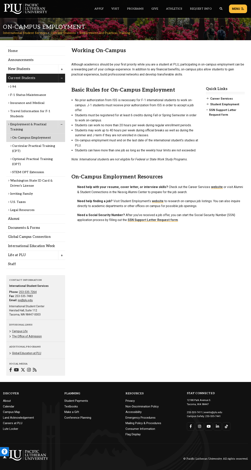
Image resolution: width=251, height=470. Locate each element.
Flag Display (133, 434)
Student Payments (76, 401)
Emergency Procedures (141, 417)
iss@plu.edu (25, 300)
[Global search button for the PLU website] (221, 9)
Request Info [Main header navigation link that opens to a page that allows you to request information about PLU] (201, 8)
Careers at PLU (12, 423)
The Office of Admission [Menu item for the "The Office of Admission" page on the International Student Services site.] (27, 336)
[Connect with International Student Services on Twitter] (23, 370)
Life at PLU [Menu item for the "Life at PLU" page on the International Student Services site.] (17, 255)
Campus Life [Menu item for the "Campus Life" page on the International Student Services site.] (20, 331)
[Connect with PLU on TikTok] (227, 426)
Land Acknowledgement (18, 417)
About (7, 401)
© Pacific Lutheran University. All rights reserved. (215, 458)
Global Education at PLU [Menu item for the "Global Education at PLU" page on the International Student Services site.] (26, 353)
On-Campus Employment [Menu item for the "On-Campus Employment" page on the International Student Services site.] (31, 138)
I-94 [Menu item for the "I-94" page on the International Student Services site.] (13, 87)
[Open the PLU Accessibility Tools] (4, 451)
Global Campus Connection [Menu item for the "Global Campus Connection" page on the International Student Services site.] (29, 237)
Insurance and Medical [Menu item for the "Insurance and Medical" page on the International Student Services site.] (27, 103)
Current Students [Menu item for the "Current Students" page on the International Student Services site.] (21, 78)
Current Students (63, 33)
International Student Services (25, 33)
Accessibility (134, 412)
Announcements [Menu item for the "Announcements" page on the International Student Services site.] (21, 60)
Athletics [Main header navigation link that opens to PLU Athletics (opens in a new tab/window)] (174, 8)
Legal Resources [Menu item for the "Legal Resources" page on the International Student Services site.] (22, 210)
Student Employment (224, 104)
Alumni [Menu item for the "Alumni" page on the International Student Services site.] (13, 219)
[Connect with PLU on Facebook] (191, 426)
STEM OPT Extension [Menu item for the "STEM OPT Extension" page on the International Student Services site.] (28, 172)
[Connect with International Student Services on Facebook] (10, 370)
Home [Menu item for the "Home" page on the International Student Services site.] (13, 51)
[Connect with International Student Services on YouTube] (16, 370)
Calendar (8, 406)
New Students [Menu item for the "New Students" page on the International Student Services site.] (19, 69)
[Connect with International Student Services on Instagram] (29, 370)
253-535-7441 (213, 416)
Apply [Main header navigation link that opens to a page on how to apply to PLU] (99, 8)
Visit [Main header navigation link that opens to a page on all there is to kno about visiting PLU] (115, 8)
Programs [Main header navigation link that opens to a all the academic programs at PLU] (135, 8)
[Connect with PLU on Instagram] (200, 426)
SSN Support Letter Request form (222, 112)
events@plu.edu (213, 412)
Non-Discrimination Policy (142, 406)
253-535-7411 (194, 412)
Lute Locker (10, 429)
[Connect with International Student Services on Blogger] (34, 370)
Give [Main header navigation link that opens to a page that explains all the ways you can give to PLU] (154, 8)
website (217, 187)
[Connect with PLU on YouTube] (209, 426)
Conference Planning (77, 417)
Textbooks (71, 406)
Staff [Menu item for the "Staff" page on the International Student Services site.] (12, 264)
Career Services (221, 98)
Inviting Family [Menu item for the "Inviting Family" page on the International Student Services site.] (21, 194)
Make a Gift (71, 412)
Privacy (130, 401)
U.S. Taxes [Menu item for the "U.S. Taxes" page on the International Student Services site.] (18, 202)
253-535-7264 (28, 292)
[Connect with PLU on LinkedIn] (218, 426)
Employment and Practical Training (105, 33)
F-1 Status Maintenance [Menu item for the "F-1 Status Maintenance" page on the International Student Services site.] (28, 95)
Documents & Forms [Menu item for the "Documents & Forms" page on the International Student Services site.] (24, 228)
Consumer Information (140, 429)
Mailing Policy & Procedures (143, 423)
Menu (238, 9)
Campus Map (11, 412)
